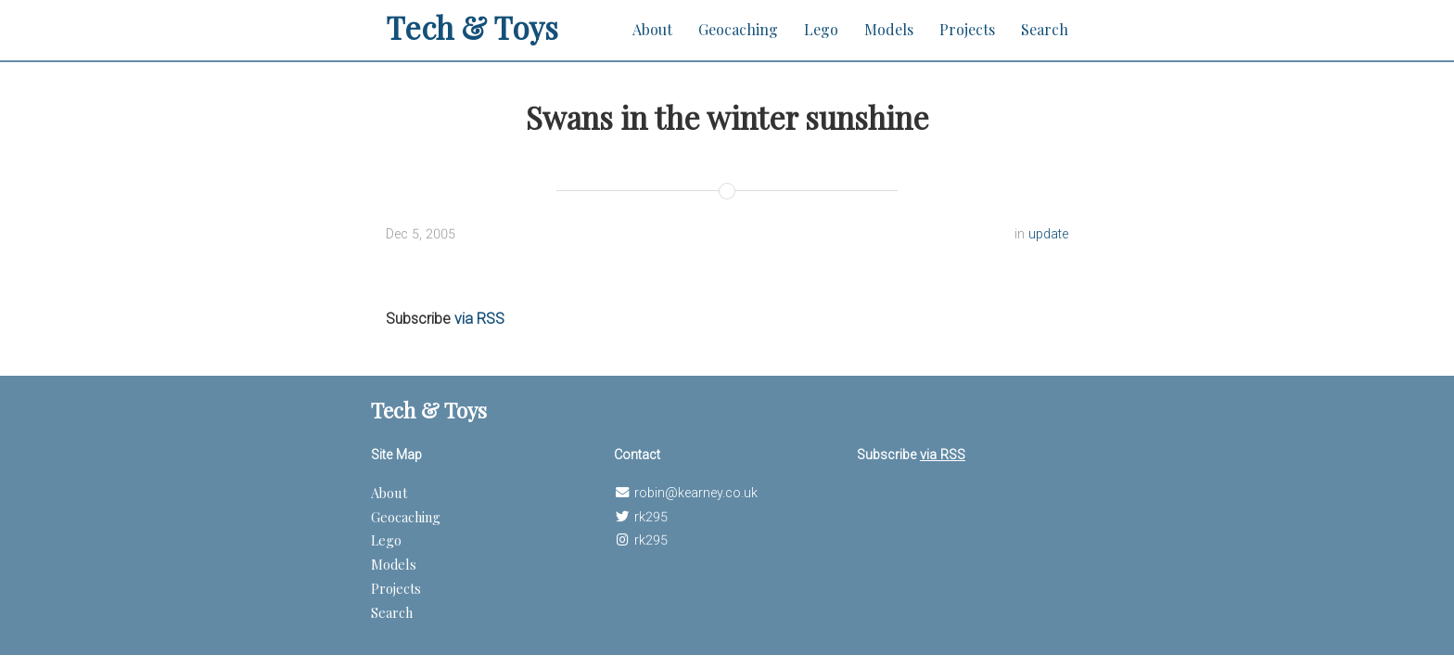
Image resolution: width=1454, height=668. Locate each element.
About (652, 29)
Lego (821, 29)
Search (1044, 29)
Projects (967, 29)
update (1048, 234)
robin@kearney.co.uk (696, 493)
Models (888, 29)
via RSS (479, 319)
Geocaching (738, 29)
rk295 (651, 517)
